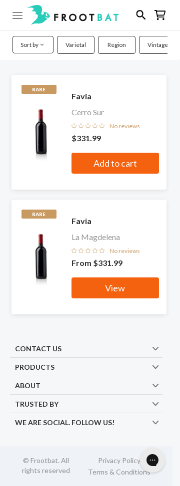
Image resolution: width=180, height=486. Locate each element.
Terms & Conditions (119, 472)
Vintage (158, 44)
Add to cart (115, 163)
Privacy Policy (119, 460)
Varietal (76, 44)
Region (117, 44)
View (115, 287)
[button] (90, 15)
